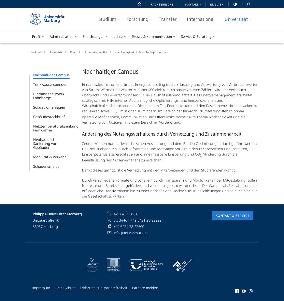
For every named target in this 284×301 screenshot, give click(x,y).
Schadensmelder (47, 166)
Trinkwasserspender (50, 84)
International (203, 19)
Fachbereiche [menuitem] (164, 4)
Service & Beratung (199, 37)
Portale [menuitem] (194, 4)
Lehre (121, 37)
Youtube (243, 291)
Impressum (41, 287)
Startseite (36, 52)
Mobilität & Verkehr (49, 156)
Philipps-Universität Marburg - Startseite (51, 19)
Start (137, 4)
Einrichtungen (96, 37)
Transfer (171, 19)
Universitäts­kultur (92, 52)
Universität (239, 19)
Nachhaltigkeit (119, 52)
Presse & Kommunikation (155, 37)
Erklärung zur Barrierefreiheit (103, 287)
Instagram (250, 291)
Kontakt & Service (232, 215)
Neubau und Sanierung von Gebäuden (45, 143)
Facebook (236, 291)
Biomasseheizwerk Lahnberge (48, 95)
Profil (39, 37)
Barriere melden (145, 287)
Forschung (140, 19)
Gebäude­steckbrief (49, 116)
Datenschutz (65, 287)
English (217, 4)
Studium (110, 19)
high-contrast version (233, 4)
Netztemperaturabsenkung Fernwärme (55, 128)
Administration (64, 37)
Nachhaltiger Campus (51, 74)
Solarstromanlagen (49, 107)
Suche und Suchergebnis (246, 4)
